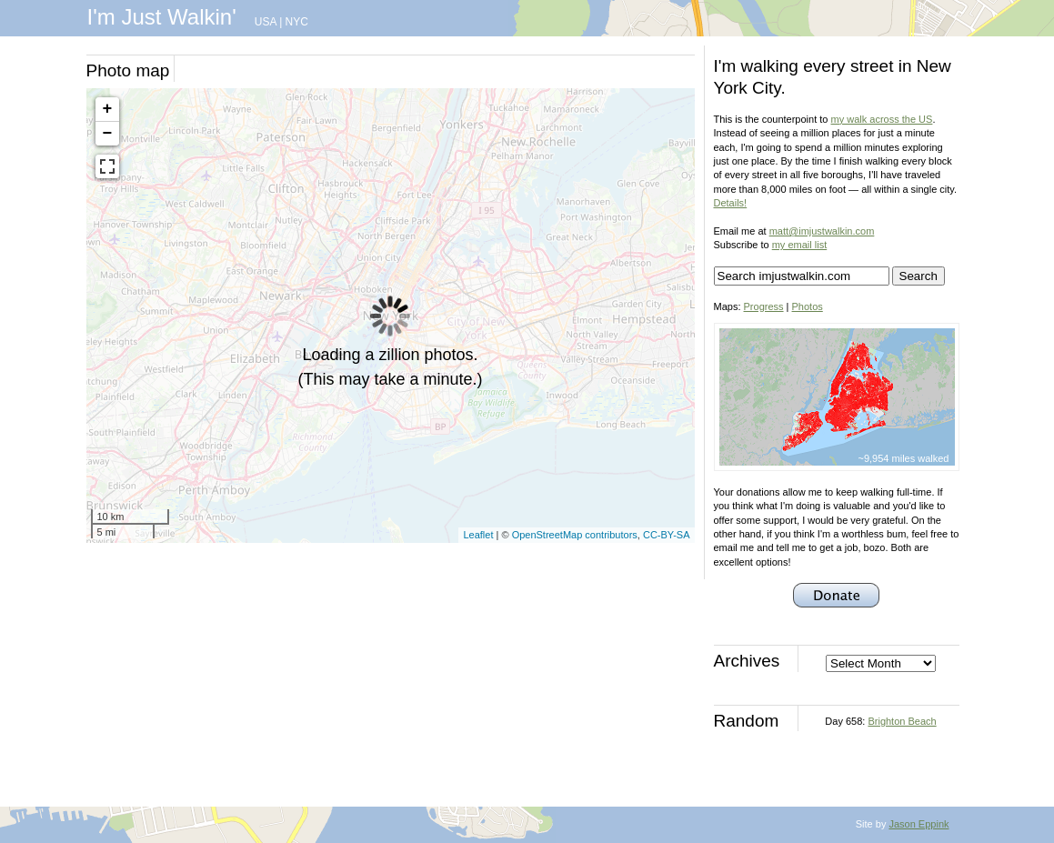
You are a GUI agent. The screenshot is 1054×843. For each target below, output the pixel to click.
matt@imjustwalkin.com (822, 231)
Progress (764, 306)
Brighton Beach (902, 721)
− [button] (108, 134)
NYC (297, 21)
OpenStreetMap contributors (574, 534)
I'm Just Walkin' (161, 17)
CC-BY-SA (666, 534)
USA (265, 21)
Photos (807, 306)
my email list (800, 244)
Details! (731, 202)
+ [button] (108, 109)
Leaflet (478, 534)
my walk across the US (882, 119)
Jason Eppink (918, 823)
